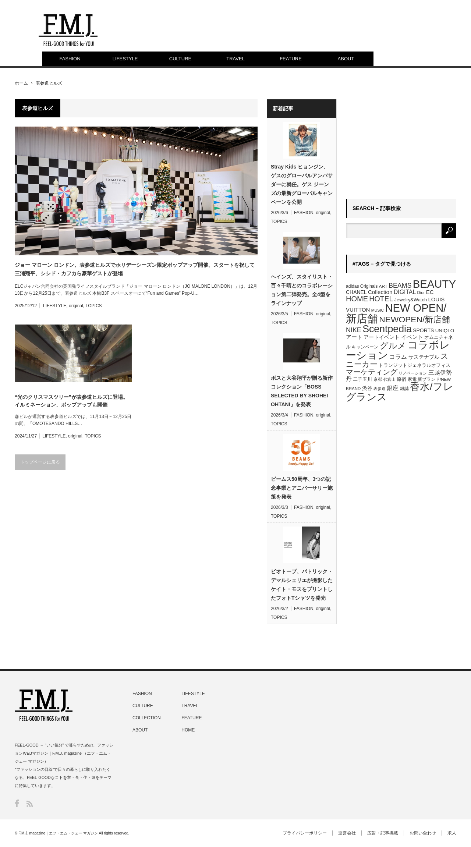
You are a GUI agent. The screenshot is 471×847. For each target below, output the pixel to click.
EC (430, 292)
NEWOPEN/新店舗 (414, 319)
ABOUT (346, 58)
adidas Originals (362, 286)
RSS (29, 804)
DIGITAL (405, 292)
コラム (398, 356)
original (76, 305)
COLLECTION (146, 717)
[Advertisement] (401, 145)
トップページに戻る (40, 462)
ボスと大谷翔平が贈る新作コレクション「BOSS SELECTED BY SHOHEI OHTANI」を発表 (302, 391)
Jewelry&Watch (410, 299)
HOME (357, 299)
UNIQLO (444, 330)
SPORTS (423, 330)
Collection (380, 292)
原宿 (401, 379)
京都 (377, 379)
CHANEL (356, 292)
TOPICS (93, 305)
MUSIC (377, 310)
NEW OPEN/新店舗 (396, 313)
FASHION (69, 58)
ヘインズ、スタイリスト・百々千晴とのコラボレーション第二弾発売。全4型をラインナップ (302, 290)
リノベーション (413, 373)
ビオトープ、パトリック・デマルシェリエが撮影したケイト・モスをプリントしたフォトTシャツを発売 (302, 584)
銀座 (393, 388)
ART (383, 286)
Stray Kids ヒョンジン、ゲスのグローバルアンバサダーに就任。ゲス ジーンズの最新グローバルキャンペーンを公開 (302, 184)
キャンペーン (365, 347)
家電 (412, 379)
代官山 (389, 379)
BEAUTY (434, 284)
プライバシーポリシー (305, 833)
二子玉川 (362, 379)
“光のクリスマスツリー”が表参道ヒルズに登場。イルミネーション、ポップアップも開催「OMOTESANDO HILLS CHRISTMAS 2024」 (71, 401)
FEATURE (291, 58)
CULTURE (180, 58)
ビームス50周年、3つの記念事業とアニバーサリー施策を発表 (302, 488)
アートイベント (382, 337)
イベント (412, 337)
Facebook (17, 803)
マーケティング (371, 372)
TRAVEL (235, 58)
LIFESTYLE (125, 58)
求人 (451, 833)
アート (354, 337)
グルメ (393, 345)
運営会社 (347, 833)
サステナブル (423, 357)
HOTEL (381, 299)
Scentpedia (387, 328)
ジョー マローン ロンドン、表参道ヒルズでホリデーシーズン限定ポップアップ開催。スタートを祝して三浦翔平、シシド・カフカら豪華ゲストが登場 (135, 269)
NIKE (353, 330)
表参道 (379, 388)
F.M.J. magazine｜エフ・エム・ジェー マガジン (58, 833)
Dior (421, 292)
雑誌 (404, 388)
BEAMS (400, 285)
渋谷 (367, 388)
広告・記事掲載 (382, 833)
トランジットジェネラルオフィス (414, 365)
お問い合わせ (423, 833)
